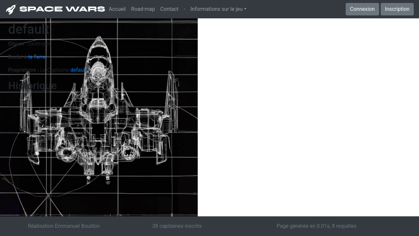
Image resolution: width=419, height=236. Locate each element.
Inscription (397, 9)
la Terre (37, 57)
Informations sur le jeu (217, 9)
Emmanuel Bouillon (77, 226)
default (78, 70)
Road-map (143, 9)
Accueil (118, 8)
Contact (169, 9)
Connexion (362, 9)
